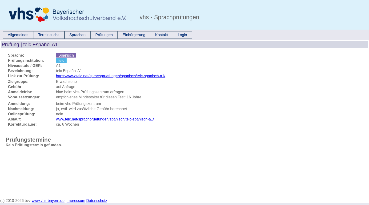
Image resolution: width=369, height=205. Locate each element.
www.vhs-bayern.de (48, 201)
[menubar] (97, 35)
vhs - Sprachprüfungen (168, 17)
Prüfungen (104, 35)
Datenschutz (96, 201)
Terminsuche (49, 35)
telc (61, 60)
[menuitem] (18, 35)
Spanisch (66, 55)
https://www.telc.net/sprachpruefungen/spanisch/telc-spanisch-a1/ (110, 76)
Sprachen (77, 35)
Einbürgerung (134, 35)
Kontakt (161, 35)
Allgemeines (18, 35)
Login (182, 35)
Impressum (76, 201)
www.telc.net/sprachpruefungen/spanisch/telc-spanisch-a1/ (105, 119)
